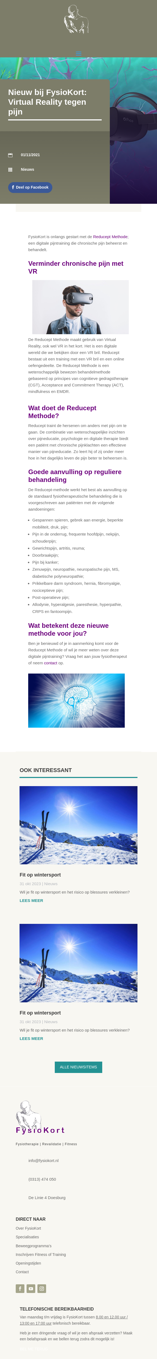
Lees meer (31, 900)
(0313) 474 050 (42, 1179)
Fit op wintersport (40, 875)
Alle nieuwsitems (78, 1067)
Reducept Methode (110, 236)
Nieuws (50, 883)
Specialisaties (27, 1237)
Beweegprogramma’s (34, 1246)
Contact (22, 1272)
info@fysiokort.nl (43, 1160)
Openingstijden (28, 1263)
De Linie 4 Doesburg (47, 1197)
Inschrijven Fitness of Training (41, 1254)
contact (51, 663)
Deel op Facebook (32, 187)
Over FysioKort (28, 1228)
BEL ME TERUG (34, 1349)
